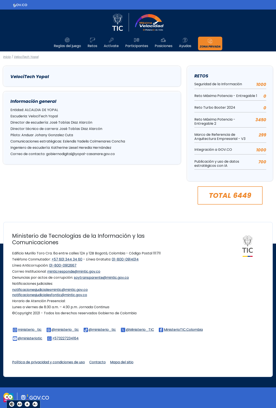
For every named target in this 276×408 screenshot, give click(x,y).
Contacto (97, 362)
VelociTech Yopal (26, 57)
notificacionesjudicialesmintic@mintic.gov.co (50, 289)
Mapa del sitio (121, 362)
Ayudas (185, 46)
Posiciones (163, 46)
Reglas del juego (67, 46)
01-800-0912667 (62, 265)
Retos (92, 46)
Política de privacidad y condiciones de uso (48, 362)
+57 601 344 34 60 (67, 259)
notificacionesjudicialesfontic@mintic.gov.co (49, 294)
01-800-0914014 (125, 259)
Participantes (136, 46)
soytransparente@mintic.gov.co (101, 277)
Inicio (7, 57)
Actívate (111, 46)
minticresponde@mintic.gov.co (73, 271)
